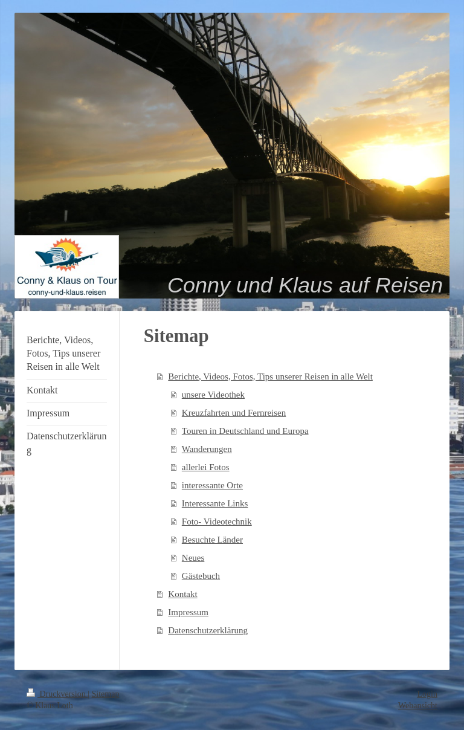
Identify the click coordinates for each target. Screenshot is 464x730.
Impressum (188, 612)
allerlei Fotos (206, 467)
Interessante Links (215, 503)
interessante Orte (212, 485)
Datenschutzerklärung (208, 630)
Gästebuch (201, 576)
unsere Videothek (213, 394)
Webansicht (417, 705)
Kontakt (182, 594)
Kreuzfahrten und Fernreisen (234, 413)
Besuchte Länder (212, 539)
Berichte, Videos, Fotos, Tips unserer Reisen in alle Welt (270, 376)
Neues (193, 558)
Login (427, 694)
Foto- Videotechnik (217, 521)
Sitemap (106, 694)
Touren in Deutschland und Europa (245, 431)
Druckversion (57, 694)
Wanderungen (207, 449)
